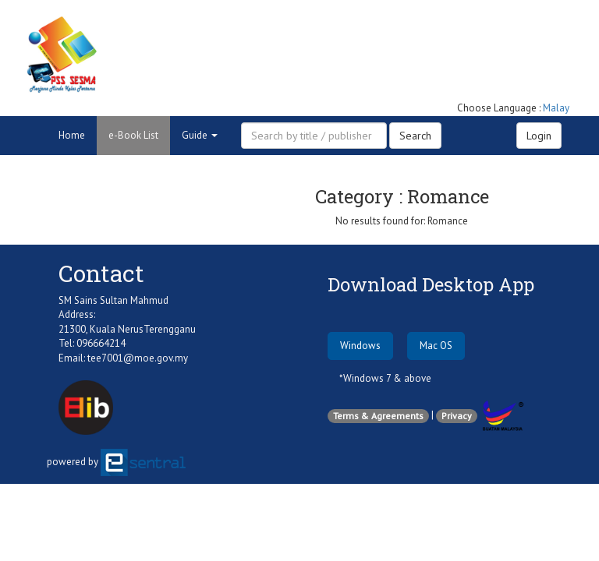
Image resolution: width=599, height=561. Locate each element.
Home (71, 135)
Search (415, 136)
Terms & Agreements (378, 416)
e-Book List (133, 135)
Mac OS (436, 345)
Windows (360, 345)
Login (538, 136)
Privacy (456, 416)
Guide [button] (200, 135)
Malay (556, 108)
